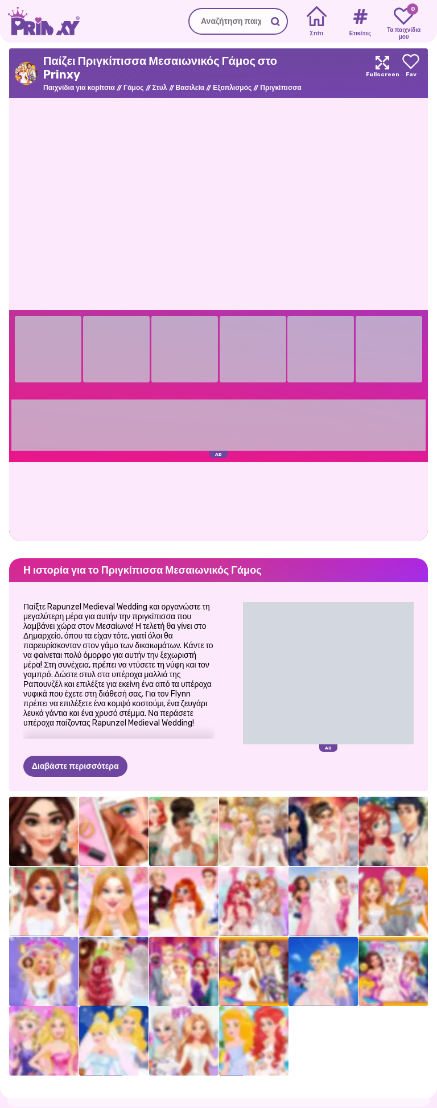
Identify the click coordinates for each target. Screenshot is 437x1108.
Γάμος (133, 88)
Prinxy (40, 1066)
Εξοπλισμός (232, 88)
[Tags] (360, 22)
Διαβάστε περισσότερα (75, 710)
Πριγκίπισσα (280, 88)
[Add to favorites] (410, 73)
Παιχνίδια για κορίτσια (79, 88)
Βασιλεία (190, 88)
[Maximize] (382, 73)
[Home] (316, 22)
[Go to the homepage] (40, 21)
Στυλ (159, 88)
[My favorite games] (403, 22)
